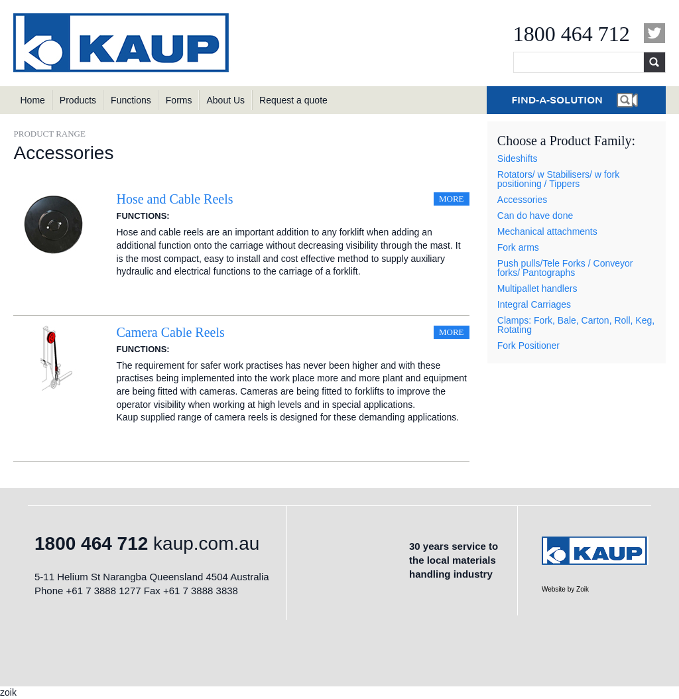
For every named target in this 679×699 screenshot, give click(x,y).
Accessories (522, 199)
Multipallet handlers (537, 288)
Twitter (655, 33)
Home (32, 100)
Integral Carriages (534, 304)
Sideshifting (181, 216)
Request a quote (293, 100)
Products (78, 100)
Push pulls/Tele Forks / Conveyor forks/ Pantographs (565, 268)
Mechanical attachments (547, 231)
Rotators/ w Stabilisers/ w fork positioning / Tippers (558, 179)
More (451, 199)
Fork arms (518, 247)
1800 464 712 (571, 34)
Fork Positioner (528, 345)
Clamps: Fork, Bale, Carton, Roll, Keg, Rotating (575, 325)
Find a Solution (576, 100)
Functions (131, 100)
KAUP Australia (122, 43)
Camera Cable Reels (170, 332)
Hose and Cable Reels (174, 199)
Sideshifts (517, 158)
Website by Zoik (565, 589)
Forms (179, 100)
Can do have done (535, 215)
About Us (225, 100)
